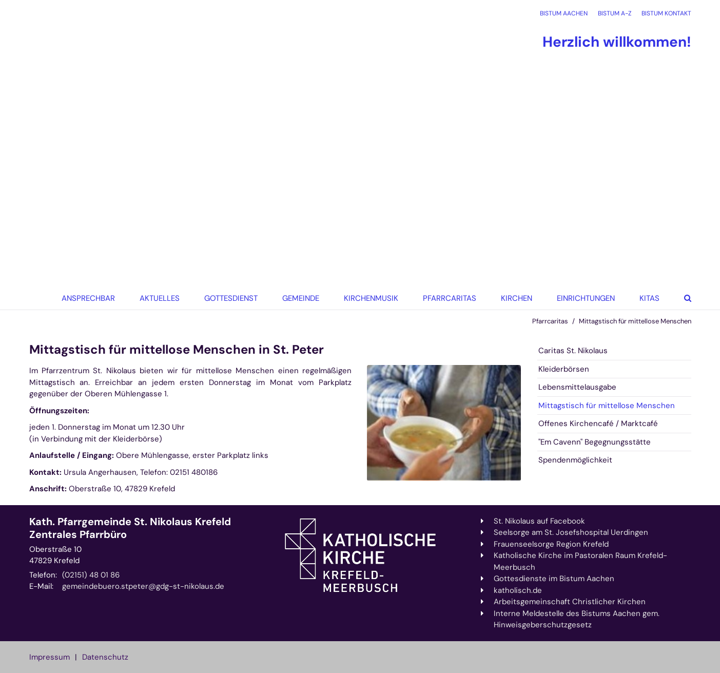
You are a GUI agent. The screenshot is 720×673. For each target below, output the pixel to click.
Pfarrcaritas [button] (449, 298)
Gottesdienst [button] (231, 298)
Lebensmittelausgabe (577, 387)
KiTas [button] (649, 298)
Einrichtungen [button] (586, 298)
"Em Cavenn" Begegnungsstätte (594, 442)
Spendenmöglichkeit (575, 460)
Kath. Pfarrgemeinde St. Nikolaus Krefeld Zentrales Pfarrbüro (130, 528)
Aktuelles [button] (160, 298)
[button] (513, 298)
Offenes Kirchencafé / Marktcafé (598, 423)
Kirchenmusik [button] (371, 298)
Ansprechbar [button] (88, 298)
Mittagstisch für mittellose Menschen (635, 321)
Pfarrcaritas (550, 321)
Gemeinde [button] (300, 298)
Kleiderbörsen (563, 369)
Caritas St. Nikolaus (573, 350)
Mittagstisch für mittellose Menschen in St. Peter (176, 349)
